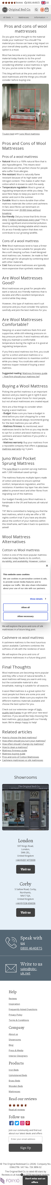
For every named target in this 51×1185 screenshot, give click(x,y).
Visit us (26, 869)
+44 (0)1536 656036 (25, 903)
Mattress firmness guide (14, 750)
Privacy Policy (15, 1014)
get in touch (23, 719)
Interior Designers (18, 1055)
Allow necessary (25, 616)
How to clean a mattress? (15, 747)
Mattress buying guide (13, 753)
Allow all (25, 607)
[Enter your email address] (25, 1139)
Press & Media (16, 1050)
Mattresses (14, 1091)
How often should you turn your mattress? (24, 740)
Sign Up (25, 1148)
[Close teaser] (22, 1174)
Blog (11, 1045)
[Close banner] (47, 566)
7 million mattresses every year (24, 219)
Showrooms (15, 1039)
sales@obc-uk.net (28, 971)
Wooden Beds (16, 1086)
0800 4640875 (31, 948)
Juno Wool (12, 468)
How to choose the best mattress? (19, 737)
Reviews (13, 998)
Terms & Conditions (19, 1020)
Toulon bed (8, 133)
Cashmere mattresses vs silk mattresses (22, 760)
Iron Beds (14, 1069)
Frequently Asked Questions (23, 1009)
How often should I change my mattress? (23, 744)
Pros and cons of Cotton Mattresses (20, 757)
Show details (36, 599)
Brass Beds (14, 1080)
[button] (35, 1180)
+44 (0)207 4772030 (25, 860)
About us (13, 1034)
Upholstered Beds (18, 1075)
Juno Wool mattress (29, 133)
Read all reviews (18, 1107)
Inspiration (14, 1003)
